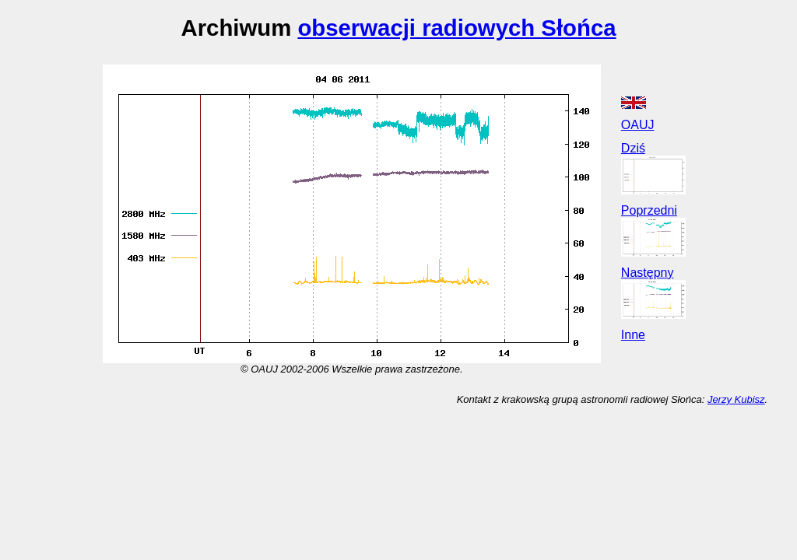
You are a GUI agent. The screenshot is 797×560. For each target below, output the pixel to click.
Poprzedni (649, 210)
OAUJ (638, 124)
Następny (647, 272)
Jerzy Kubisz (736, 399)
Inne (633, 334)
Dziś (633, 148)
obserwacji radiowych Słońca (456, 27)
